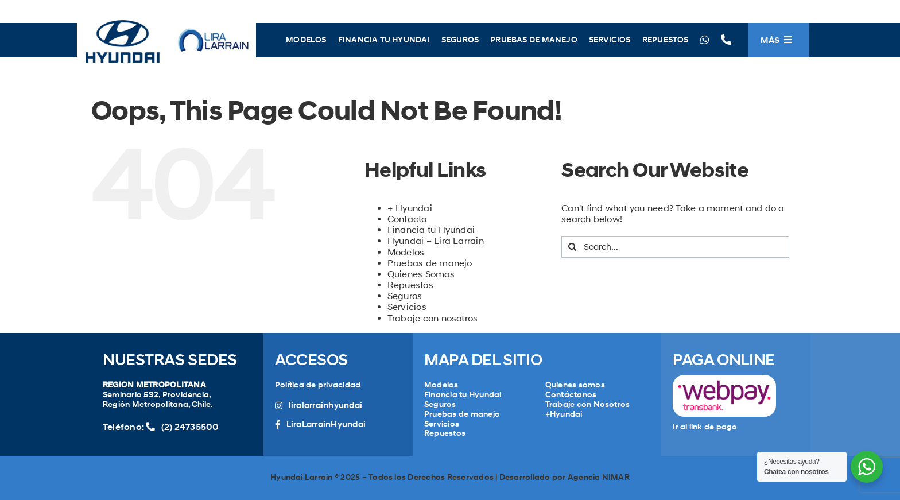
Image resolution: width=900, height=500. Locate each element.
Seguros (404, 295)
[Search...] (675, 247)
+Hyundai (564, 414)
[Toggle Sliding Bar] (779, 40)
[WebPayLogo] (724, 379)
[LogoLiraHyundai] (166, 18)
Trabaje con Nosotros (587, 404)
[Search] (572, 247)
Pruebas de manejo (429, 263)
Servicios (406, 306)
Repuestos (410, 285)
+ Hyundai (409, 208)
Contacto (407, 219)
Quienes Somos (421, 274)
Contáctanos (571, 395)
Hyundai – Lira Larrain (435, 240)
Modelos (406, 252)
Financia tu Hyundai (431, 229)
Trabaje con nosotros (432, 318)
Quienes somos (575, 385)
